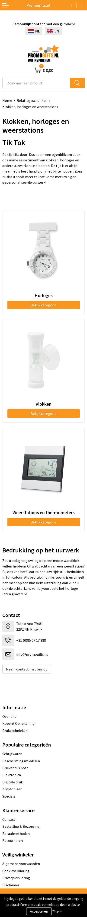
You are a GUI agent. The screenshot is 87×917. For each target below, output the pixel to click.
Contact (8, 819)
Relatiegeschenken (32, 100)
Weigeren (57, 911)
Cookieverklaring (15, 871)
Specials (8, 796)
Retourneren (12, 840)
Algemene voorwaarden (21, 863)
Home (7, 100)
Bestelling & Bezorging (20, 826)
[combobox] (36, 83)
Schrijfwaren (12, 753)
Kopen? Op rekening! (18, 723)
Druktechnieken (15, 730)
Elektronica (11, 775)
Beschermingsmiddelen (21, 761)
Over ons (9, 716)
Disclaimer (10, 885)
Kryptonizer (12, 789)
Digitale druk (12, 782)
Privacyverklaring (16, 877)
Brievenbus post (15, 768)
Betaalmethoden (16, 833)
